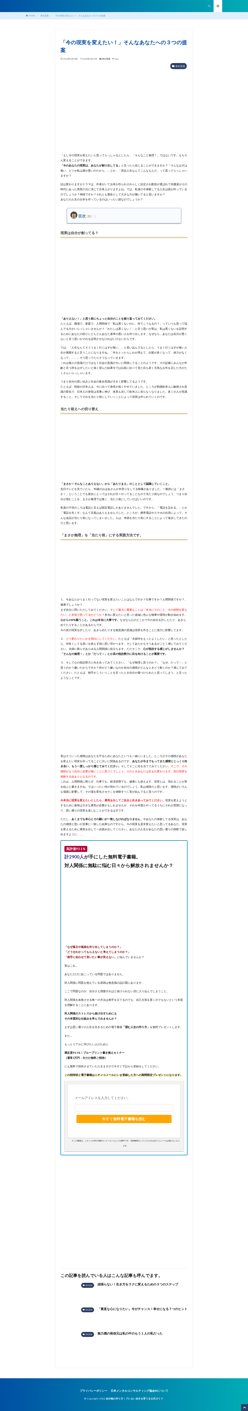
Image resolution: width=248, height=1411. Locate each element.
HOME (32, 15)
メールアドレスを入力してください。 (102, 1098)
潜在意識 (44, 15)
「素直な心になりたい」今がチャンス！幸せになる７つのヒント (142, 1309)
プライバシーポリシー (93, 1390)
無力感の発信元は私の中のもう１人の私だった (130, 1333)
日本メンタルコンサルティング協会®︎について (139, 1390)
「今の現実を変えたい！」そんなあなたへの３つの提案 (79, 15)
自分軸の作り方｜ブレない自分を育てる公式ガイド (134, 1398)
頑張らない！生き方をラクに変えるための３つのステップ (137, 1284)
